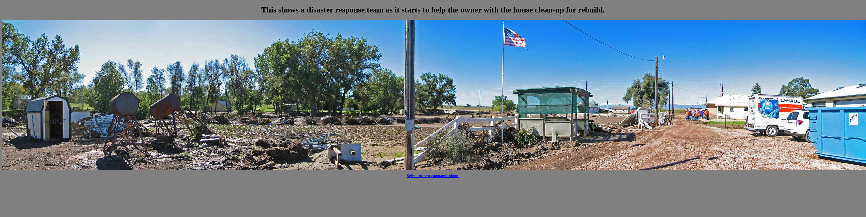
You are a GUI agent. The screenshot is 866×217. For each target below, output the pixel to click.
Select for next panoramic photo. (433, 176)
